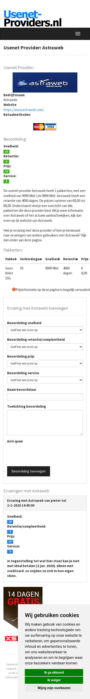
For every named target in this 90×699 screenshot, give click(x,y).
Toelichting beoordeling (26, 406)
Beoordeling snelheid (24, 323)
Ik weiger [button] (54, 680)
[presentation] (42, 454)
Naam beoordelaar (21, 389)
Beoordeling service (23, 373)
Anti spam (15, 441)
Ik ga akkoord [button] (54, 672)
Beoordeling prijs (20, 356)
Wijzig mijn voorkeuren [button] (53, 688)
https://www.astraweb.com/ (23, 110)
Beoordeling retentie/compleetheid (36, 339)
